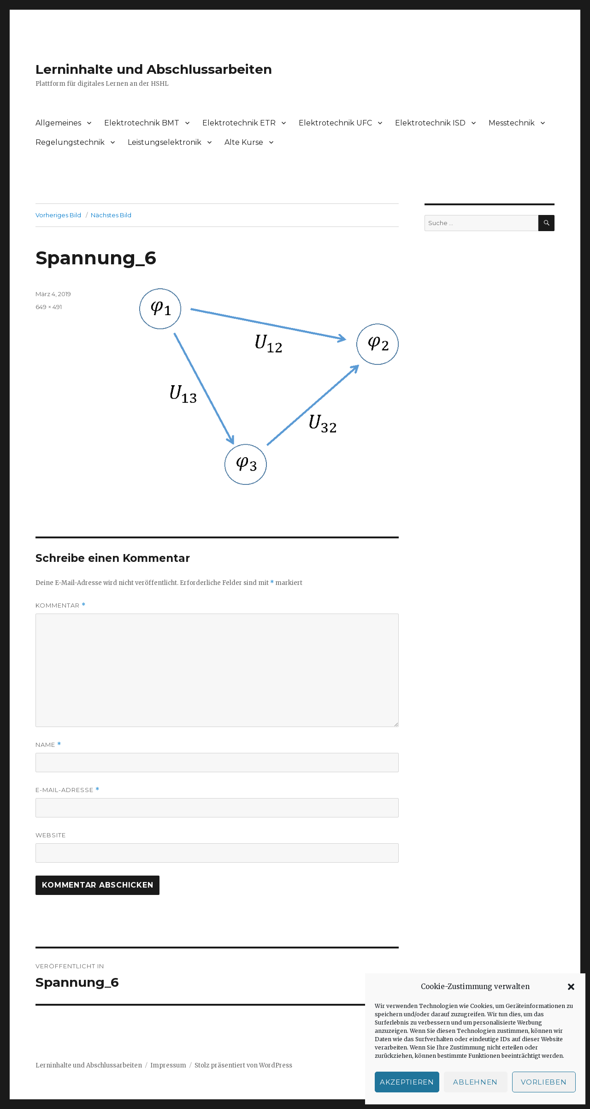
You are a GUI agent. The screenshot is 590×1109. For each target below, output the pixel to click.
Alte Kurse (243, 142)
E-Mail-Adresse (67, 790)
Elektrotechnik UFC (335, 123)
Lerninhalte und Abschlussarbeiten (153, 69)
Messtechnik (512, 123)
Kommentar (60, 605)
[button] (571, 986)
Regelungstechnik (70, 142)
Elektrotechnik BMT (141, 123)
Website (50, 835)
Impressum (168, 1065)
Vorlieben (543, 1082)
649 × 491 (48, 306)
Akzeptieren (407, 1082)
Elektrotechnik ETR (239, 123)
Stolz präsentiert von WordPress (243, 1065)
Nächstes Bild (111, 215)
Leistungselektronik (164, 142)
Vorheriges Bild (58, 215)
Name (48, 745)
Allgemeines (58, 123)
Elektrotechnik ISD (430, 123)
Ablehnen (475, 1082)
